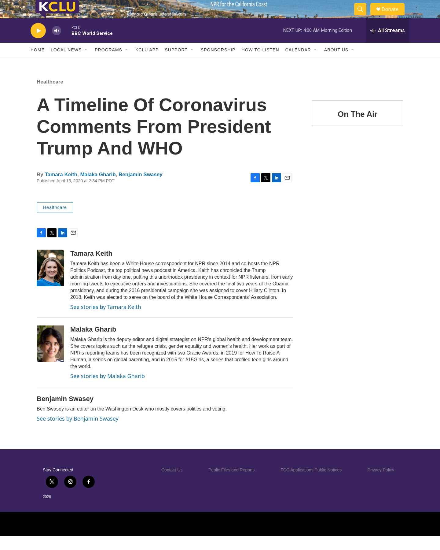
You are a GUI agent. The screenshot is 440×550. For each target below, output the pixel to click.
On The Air (357, 127)
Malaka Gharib (98, 188)
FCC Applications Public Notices (311, 483)
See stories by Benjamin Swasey (78, 432)
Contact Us (171, 483)
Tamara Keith (61, 188)
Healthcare (50, 95)
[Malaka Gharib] (50, 357)
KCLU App (147, 63)
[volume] (56, 44)
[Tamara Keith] (50, 281)
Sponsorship (218, 63)
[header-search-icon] (363, 16)
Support (176, 63)
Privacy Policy (381, 483)
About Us (336, 63)
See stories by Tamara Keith (105, 320)
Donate (393, 16)
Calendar (298, 63)
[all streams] (387, 44)
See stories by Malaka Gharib (107, 389)
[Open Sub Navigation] (86, 63)
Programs (108, 63)
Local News (66, 63)
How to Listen (260, 63)
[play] (38, 44)
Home (38, 63)
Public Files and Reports (231, 483)
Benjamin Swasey (141, 188)
